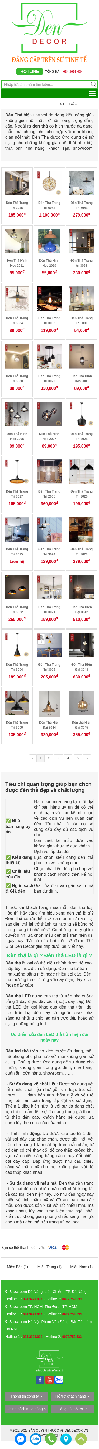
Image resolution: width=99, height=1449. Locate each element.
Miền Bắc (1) (17, 1267)
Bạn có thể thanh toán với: (23, 1247)
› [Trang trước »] (87, 758)
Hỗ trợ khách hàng (70, 1396)
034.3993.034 (32, 1299)
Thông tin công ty (25, 1396)
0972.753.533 (72, 1299)
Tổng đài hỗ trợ (70, 1409)
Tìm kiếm (68, 104)
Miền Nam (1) (81, 1267)
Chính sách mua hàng (25, 1409)
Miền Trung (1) (49, 1267)
